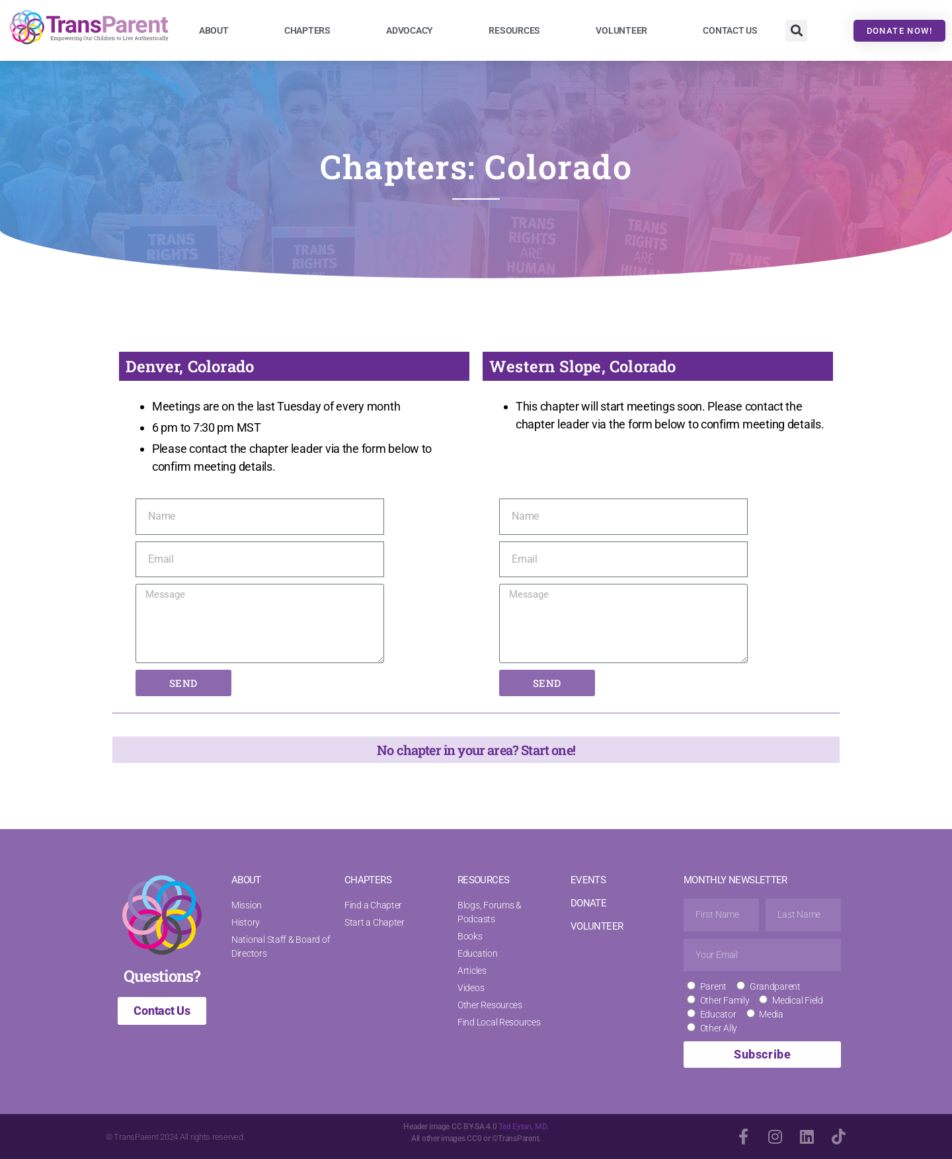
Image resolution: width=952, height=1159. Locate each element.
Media (771, 1014)
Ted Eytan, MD (522, 1126)
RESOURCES (483, 880)
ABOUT (246, 880)
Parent (713, 986)
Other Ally (718, 1028)
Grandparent (775, 986)
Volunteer (621, 30)
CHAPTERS (367, 880)
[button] (796, 31)
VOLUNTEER (597, 926)
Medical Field (797, 1000)
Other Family (725, 1000)
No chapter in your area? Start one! (476, 749)
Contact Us (730, 30)
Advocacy (409, 30)
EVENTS (588, 880)
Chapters (307, 30)
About (214, 30)
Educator (718, 1014)
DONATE (588, 903)
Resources (514, 30)
